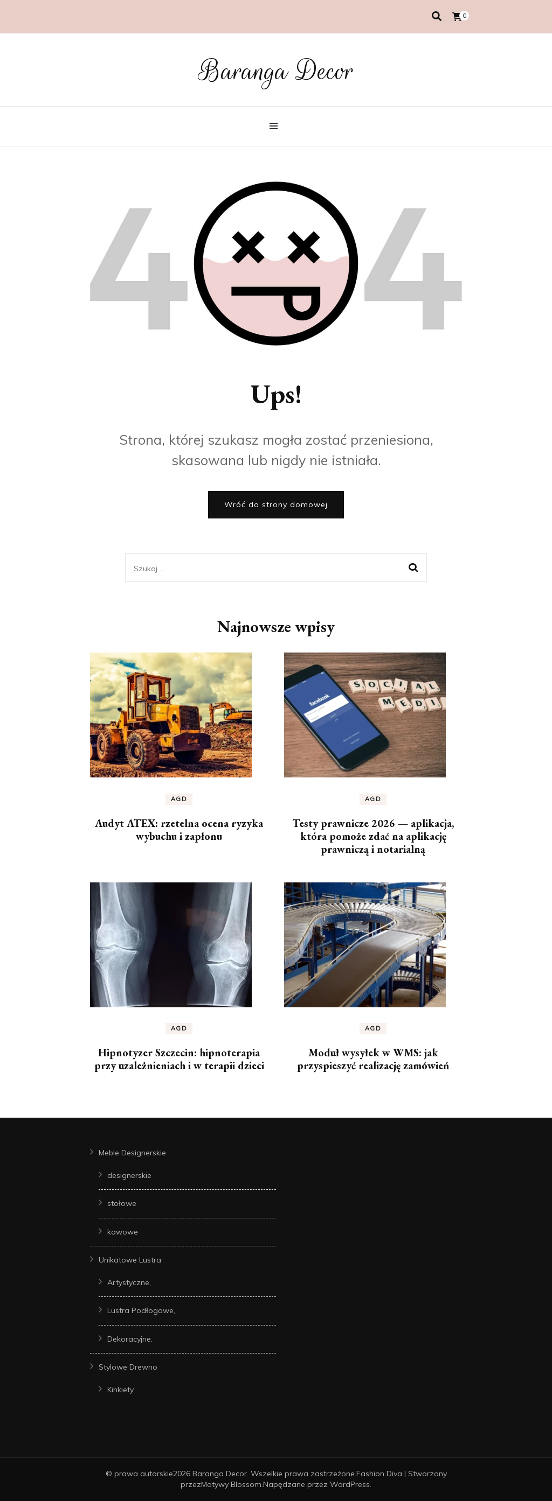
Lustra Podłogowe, (141, 1310)
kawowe (122, 1232)
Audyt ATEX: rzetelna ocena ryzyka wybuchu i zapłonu (179, 829)
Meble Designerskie (132, 1153)
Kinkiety (120, 1389)
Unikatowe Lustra (130, 1260)
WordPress (350, 1484)
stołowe (121, 1203)
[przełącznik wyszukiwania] (436, 16)
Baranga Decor (276, 71)
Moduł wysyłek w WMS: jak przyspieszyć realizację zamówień (373, 1059)
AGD (179, 799)
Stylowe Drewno (128, 1367)
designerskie (129, 1175)
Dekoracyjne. (130, 1339)
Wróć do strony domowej (276, 504)
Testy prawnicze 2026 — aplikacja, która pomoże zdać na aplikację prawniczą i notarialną (373, 836)
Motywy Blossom (231, 1484)
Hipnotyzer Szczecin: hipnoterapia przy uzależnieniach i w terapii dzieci (179, 1059)
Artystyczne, (129, 1282)
